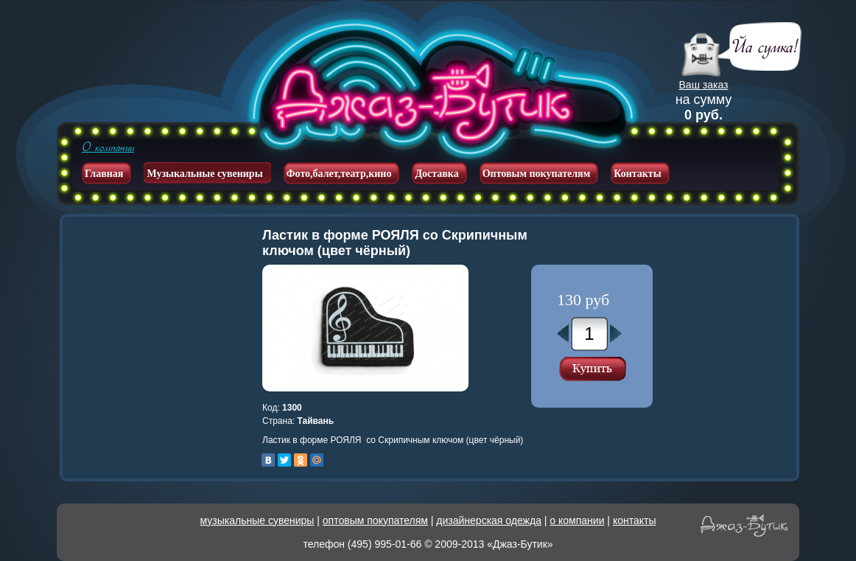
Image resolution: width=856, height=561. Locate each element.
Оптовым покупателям (537, 173)
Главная (104, 173)
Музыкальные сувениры (204, 173)
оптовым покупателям (375, 520)
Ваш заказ (704, 85)
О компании (108, 147)
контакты (634, 520)
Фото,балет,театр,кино (339, 173)
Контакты (637, 173)
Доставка (436, 173)
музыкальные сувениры (257, 520)
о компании (577, 520)
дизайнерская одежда (488, 520)
